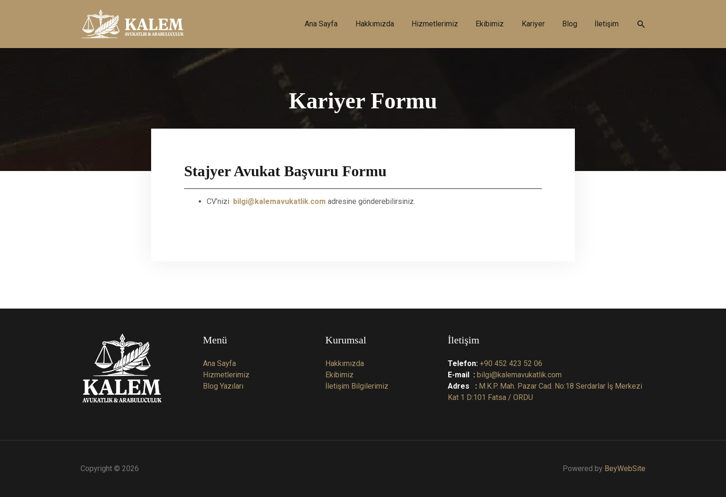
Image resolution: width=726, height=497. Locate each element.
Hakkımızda (344, 363)
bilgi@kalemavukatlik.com (519, 374)
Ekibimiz (339, 374)
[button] (641, 24)
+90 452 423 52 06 (511, 363)
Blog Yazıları (223, 386)
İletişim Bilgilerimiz (356, 386)
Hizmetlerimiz (226, 374)
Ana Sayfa (219, 363)
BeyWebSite (625, 468)
